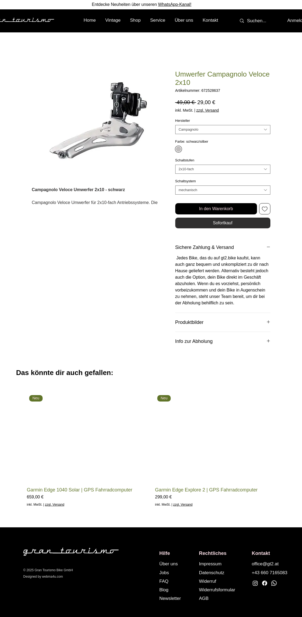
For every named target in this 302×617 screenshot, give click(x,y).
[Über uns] (176, 564)
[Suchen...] (257, 21)
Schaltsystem (185, 181)
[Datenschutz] (216, 572)
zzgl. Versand (207, 110)
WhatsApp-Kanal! (175, 4)
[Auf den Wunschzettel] (264, 208)
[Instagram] (255, 583)
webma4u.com (52, 576)
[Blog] (176, 589)
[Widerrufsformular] (222, 589)
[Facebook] (264, 583)
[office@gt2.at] (269, 564)
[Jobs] (176, 572)
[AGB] (222, 598)
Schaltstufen (185, 160)
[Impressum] (216, 564)
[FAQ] (176, 581)
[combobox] (222, 129)
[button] (135, 20)
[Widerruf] (222, 581)
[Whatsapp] (274, 583)
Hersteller (182, 121)
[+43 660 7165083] (270, 572)
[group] (151, 450)
